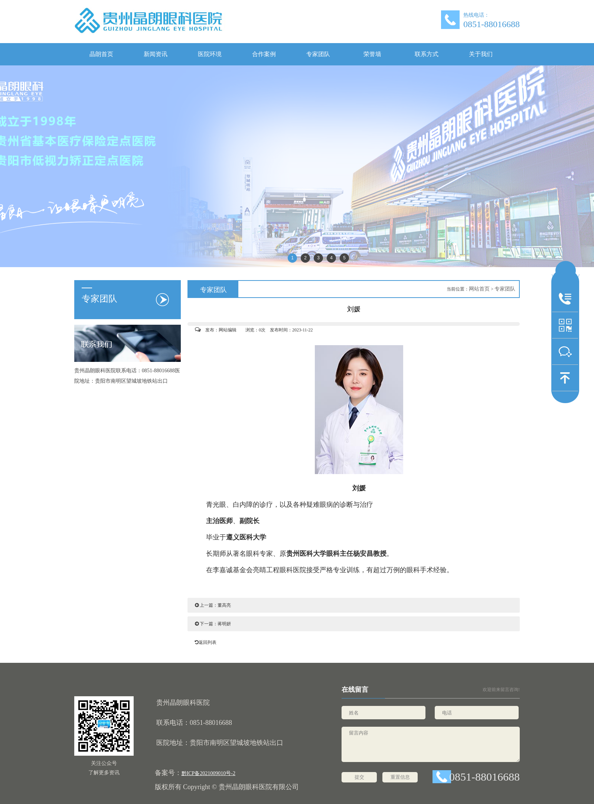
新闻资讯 (155, 54)
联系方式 (426, 54)
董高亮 (224, 605)
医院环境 (210, 54)
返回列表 (203, 642)
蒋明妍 (224, 623)
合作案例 (264, 54)
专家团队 (318, 54)
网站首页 (479, 289)
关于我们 (481, 54)
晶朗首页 (101, 54)
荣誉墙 (372, 54)
